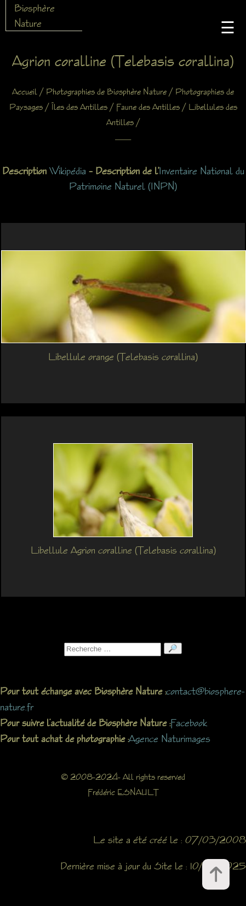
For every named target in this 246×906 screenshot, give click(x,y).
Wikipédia (67, 170)
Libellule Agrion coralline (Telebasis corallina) (123, 549)
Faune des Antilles (148, 107)
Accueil (24, 91)
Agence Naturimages (169, 738)
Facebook (188, 722)
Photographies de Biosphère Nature (106, 91)
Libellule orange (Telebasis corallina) (123, 356)
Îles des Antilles (79, 107)
